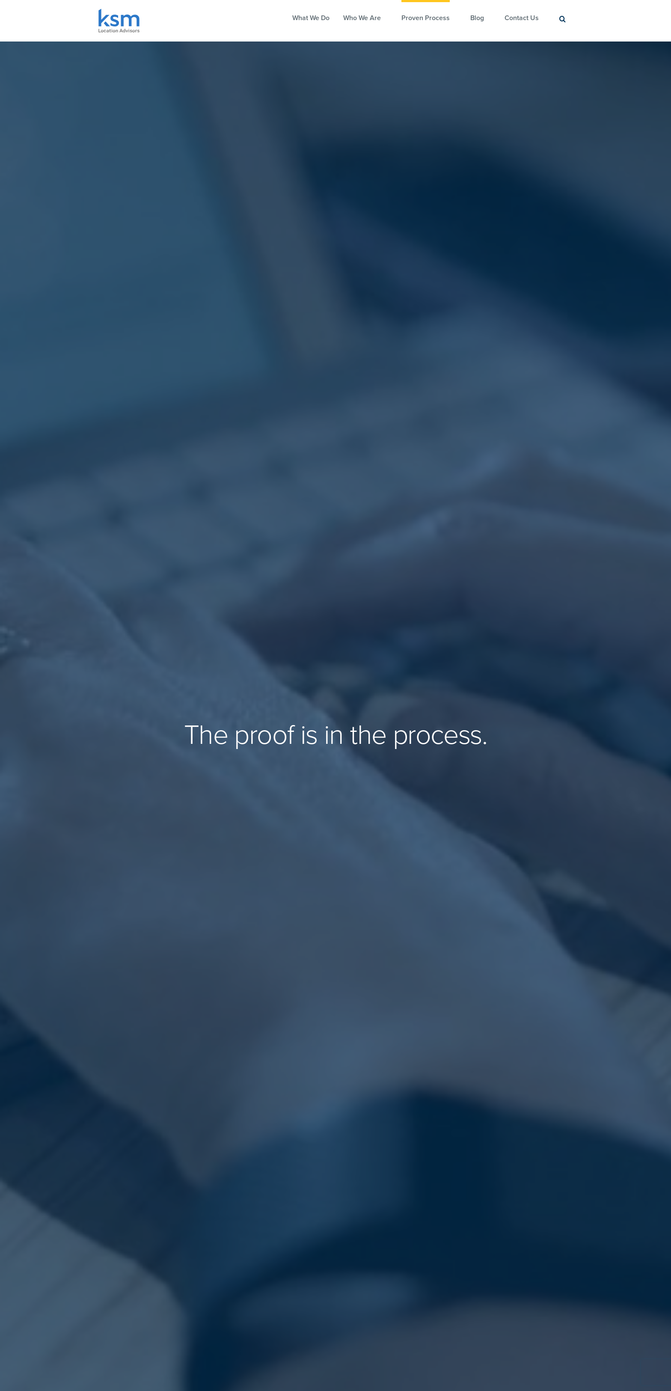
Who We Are (362, 18)
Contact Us (522, 18)
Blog (477, 18)
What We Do (311, 18)
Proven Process (425, 18)
